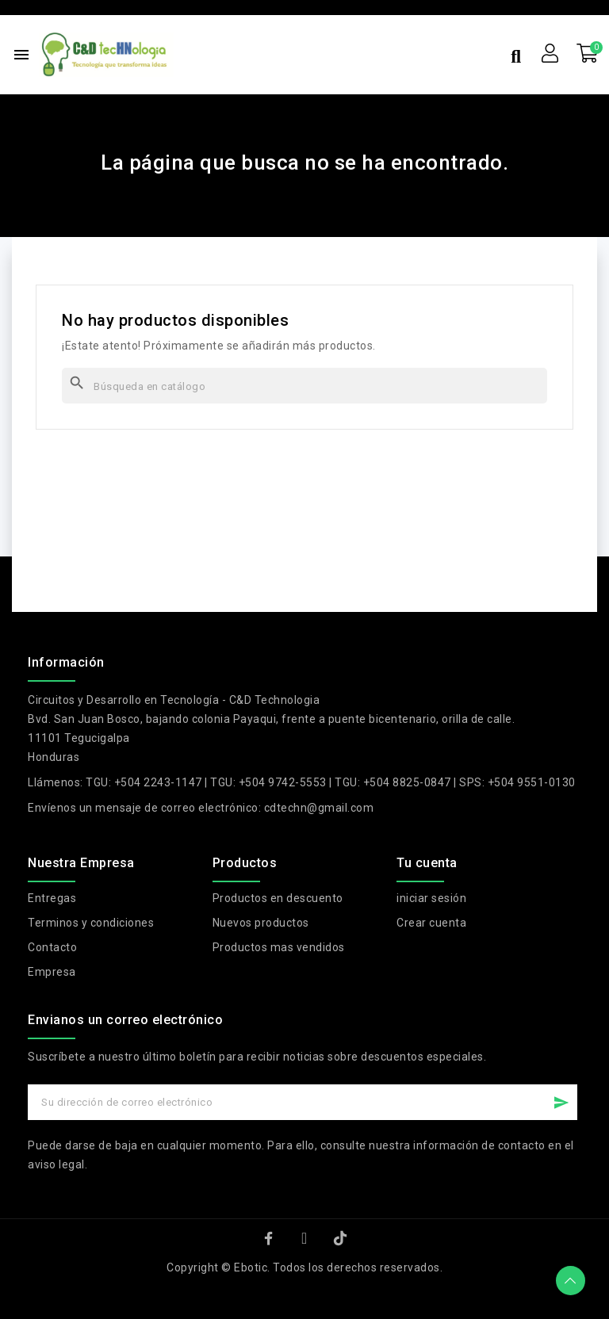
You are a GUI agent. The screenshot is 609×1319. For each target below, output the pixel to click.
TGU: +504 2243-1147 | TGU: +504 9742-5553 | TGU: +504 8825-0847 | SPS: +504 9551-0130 (331, 782)
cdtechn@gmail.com (319, 807)
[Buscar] (304, 385)
